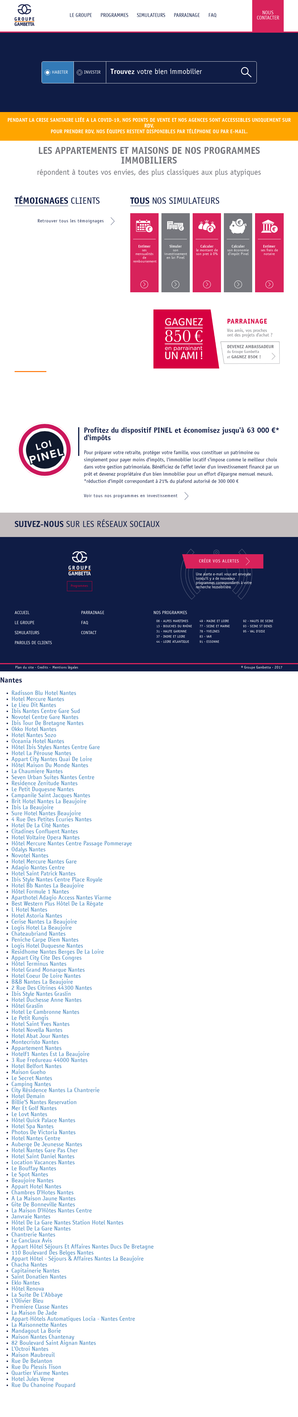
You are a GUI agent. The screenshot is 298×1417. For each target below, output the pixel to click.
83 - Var (206, 636)
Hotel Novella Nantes (36, 1030)
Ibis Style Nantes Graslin (41, 994)
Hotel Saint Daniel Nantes (42, 1156)
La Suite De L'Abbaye (37, 1295)
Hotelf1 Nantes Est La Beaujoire (50, 1054)
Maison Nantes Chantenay (42, 1337)
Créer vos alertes (225, 561)
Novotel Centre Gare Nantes (44, 717)
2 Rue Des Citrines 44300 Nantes (51, 988)
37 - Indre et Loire (170, 636)
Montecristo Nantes (35, 1042)
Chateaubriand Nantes (38, 934)
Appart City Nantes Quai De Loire (51, 759)
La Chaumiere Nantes (37, 771)
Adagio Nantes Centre (38, 868)
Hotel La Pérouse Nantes (41, 753)
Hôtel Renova (27, 1289)
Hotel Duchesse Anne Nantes (46, 1000)
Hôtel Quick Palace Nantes (43, 1120)
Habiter (60, 72)
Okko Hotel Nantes (33, 729)
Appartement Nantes (36, 1048)
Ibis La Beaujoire (32, 807)
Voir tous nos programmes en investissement (137, 496)
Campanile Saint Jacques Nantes (50, 795)
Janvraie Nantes (30, 1217)
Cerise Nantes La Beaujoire (44, 922)
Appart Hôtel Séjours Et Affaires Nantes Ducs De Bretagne (82, 1247)
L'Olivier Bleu (27, 1301)
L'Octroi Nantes (29, 1349)
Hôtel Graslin (27, 1006)
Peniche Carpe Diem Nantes (44, 940)
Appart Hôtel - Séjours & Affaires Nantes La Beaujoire (77, 1259)
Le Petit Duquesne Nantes (42, 789)
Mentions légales (65, 667)
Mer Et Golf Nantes (34, 1108)
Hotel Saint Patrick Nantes (43, 874)
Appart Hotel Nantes (36, 1186)
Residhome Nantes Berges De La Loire (57, 952)
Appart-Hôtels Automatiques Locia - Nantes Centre (73, 1319)
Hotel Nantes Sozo (33, 735)
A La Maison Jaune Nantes (43, 1199)
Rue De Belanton (31, 1361)
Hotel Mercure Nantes (37, 699)
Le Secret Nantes (31, 1078)
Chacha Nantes (29, 1265)
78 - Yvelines (210, 631)
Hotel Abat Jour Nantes (40, 1036)
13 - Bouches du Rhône (174, 626)
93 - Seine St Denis (257, 626)
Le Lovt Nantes (29, 1114)
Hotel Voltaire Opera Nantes (45, 837)
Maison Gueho (28, 1072)
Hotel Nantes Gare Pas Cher (44, 1150)
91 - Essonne (209, 642)
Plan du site (24, 667)
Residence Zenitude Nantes (44, 783)
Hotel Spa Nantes (32, 1126)
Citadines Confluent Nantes (44, 831)
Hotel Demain (28, 1096)
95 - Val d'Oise (254, 631)
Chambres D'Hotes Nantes (42, 1192)
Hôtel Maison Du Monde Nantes (49, 765)
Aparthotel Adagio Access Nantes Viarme (61, 898)
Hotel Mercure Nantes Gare (44, 862)
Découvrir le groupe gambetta (90, 378)
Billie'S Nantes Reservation (44, 1102)
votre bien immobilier (156, 72)
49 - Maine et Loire (214, 621)
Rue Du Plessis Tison (36, 1367)
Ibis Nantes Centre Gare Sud (45, 711)
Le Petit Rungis (29, 1018)
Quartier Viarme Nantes (39, 1373)
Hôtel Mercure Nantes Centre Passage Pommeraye (71, 843)
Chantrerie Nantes (33, 1235)
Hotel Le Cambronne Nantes (45, 1012)
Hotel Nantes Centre (35, 1138)
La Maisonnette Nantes (39, 1325)
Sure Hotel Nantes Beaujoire (46, 813)
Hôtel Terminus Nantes (38, 964)
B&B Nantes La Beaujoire (42, 982)
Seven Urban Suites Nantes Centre (52, 777)
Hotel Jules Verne (32, 1379)
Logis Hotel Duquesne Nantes (47, 946)
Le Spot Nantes (29, 1174)
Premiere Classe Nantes (39, 1307)
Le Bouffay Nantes (33, 1168)
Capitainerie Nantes (35, 1271)
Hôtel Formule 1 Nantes (40, 892)
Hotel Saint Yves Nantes (40, 1024)
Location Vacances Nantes (43, 1162)
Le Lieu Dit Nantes (33, 705)
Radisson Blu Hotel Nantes (43, 693)
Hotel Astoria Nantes (36, 916)
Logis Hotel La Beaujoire (41, 928)
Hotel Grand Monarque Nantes (48, 970)
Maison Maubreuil (33, 1355)
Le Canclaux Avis (31, 1241)
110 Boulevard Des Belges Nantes (52, 1253)
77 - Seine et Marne (215, 626)
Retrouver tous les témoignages (77, 221)
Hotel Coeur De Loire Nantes (46, 976)
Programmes (114, 15)
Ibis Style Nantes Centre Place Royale (56, 880)
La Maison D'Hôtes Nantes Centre (51, 1211)
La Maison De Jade (34, 1313)
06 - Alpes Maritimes (172, 621)
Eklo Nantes (25, 1283)
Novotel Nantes (29, 856)
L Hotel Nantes (29, 910)
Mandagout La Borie (36, 1331)
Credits (43, 667)
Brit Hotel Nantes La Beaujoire (48, 801)
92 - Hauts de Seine (258, 621)
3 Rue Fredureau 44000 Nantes (49, 1060)
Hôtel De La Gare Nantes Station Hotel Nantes (67, 1223)
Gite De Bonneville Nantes (43, 1205)
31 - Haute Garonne (171, 631)
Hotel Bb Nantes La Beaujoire (47, 886)
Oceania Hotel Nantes (37, 741)
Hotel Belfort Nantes (36, 1066)
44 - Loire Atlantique (172, 642)
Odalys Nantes (28, 849)
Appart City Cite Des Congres (46, 958)
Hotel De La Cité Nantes (40, 825)
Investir (92, 72)
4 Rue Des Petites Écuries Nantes (51, 819)
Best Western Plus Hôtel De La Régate (57, 904)
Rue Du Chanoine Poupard (43, 1385)
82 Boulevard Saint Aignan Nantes (53, 1343)
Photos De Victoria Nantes (43, 1132)
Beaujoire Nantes (32, 1180)
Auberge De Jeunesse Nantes (46, 1144)
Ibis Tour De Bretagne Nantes (47, 723)
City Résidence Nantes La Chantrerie (55, 1090)
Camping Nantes (31, 1084)
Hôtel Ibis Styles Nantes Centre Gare (55, 747)
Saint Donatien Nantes (38, 1277)
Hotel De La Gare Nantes (41, 1229)
